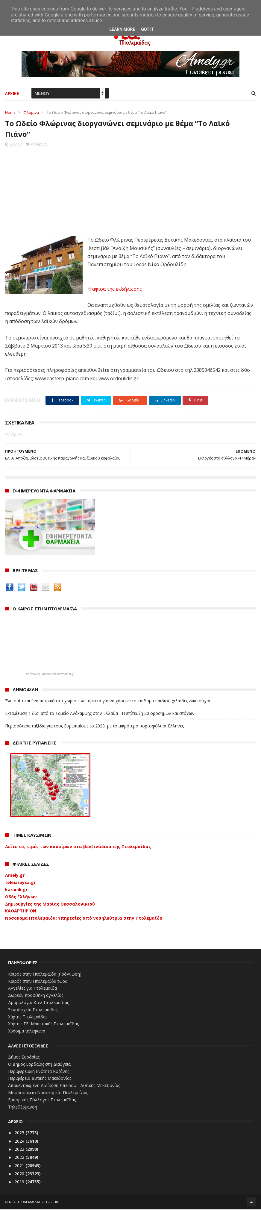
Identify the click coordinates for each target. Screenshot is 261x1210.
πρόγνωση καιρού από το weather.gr (50, 674)
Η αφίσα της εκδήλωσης (114, 289)
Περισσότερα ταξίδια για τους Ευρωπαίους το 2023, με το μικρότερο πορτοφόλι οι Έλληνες (94, 726)
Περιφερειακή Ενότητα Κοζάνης (38, 1071)
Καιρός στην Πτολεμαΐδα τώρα (37, 981)
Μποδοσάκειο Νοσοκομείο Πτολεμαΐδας (48, 1093)
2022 (20, 1158)
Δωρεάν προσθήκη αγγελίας (35, 996)
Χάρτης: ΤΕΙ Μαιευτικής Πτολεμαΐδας (43, 1024)
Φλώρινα (31, 112)
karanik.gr (16, 890)
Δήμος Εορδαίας (24, 1057)
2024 (20, 1141)
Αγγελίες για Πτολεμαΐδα (32, 988)
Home (10, 112)
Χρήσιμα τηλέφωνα (26, 1031)
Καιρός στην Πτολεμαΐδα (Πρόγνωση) (44, 974)
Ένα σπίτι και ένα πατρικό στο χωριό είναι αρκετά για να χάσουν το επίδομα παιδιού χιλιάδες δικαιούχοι (107, 701)
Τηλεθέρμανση (22, 1107)
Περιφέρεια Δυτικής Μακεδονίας (39, 1079)
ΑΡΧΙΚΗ (12, 93)
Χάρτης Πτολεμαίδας (27, 1017)
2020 (20, 1174)
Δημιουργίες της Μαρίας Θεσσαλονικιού (50, 904)
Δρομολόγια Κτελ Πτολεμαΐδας (38, 1003)
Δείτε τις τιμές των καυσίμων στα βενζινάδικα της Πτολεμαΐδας (78, 847)
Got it (147, 29)
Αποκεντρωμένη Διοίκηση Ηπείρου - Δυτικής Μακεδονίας (64, 1086)
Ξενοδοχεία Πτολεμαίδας (32, 1010)
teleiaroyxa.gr (20, 883)
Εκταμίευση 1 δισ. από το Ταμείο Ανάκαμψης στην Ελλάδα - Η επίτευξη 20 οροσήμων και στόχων (100, 714)
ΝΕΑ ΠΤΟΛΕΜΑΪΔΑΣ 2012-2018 (33, 1202)
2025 (20, 1133)
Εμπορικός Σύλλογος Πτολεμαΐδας (42, 1100)
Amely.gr (15, 876)
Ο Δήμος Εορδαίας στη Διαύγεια (39, 1065)
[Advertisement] (130, 190)
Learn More (122, 29)
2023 (20, 1150)
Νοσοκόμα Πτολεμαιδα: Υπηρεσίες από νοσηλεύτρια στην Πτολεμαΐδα (84, 918)
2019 (20, 1182)
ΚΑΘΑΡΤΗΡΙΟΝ (20, 911)
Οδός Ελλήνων (21, 897)
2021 (20, 1166)
